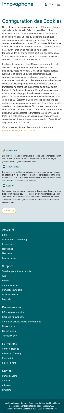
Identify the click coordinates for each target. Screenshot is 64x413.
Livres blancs (8, 326)
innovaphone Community (14, 239)
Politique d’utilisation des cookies (18, 130)
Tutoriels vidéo (9, 335)
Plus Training (8, 358)
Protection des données (37, 406)
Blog (4, 234)
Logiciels (6, 299)
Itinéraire (6, 390)
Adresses (6, 385)
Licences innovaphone (13, 317)
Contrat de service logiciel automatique (21, 321)
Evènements (8, 244)
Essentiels (10, 150)
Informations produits (13, 312)
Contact (6, 380)
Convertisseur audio (12, 290)
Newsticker (7, 249)
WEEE (51, 406)
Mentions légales (12, 403)
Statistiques (11, 166)
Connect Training (10, 348)
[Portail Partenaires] (45, 4)
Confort (9, 185)
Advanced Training (11, 353)
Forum (5, 280)
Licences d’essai (10, 294)
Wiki (4, 276)
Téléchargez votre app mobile (16, 271)
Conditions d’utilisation (39, 403)
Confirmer (9, 210)
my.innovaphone (10, 285)
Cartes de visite (9, 376)
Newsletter (7, 253)
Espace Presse (9, 258)
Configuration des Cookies (18, 409)
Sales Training (9, 362)
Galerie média (9, 331)
